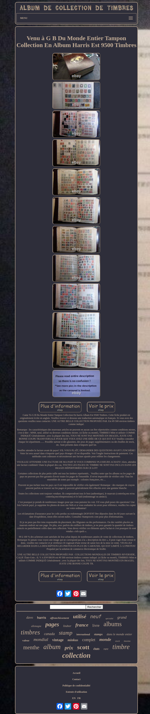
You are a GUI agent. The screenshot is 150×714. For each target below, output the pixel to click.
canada (49, 634)
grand (121, 617)
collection (76, 655)
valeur (25, 640)
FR (79, 698)
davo (29, 617)
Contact (76, 679)
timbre (121, 646)
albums (113, 624)
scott (83, 647)
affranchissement (59, 617)
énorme (127, 641)
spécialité (109, 618)
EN (74, 698)
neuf (95, 617)
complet (88, 639)
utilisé (79, 616)
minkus (73, 640)
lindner (67, 626)
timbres (30, 632)
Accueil (76, 673)
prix (69, 647)
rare (106, 648)
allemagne (36, 626)
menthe (31, 647)
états (96, 648)
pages (52, 624)
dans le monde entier (119, 634)
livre (96, 625)
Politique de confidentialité (76, 685)
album (52, 646)
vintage (58, 640)
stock (117, 641)
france (81, 625)
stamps (98, 634)
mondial (40, 639)
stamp (65, 633)
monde (105, 639)
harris (41, 617)
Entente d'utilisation (76, 691)
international (83, 634)
